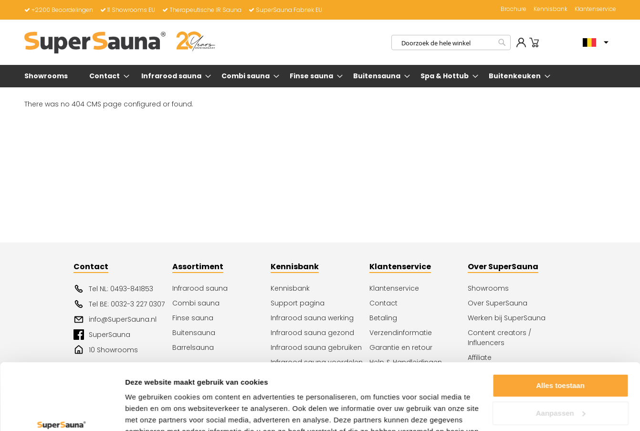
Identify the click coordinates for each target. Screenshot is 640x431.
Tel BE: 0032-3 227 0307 (119, 304)
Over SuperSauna (497, 303)
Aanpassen (561, 356)
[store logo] (119, 42)
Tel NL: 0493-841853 (113, 289)
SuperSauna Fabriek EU (285, 10)
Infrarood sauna (200, 288)
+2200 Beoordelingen (58, 10)
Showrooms (488, 288)
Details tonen (147, 412)
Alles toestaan (560, 329)
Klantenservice (595, 9)
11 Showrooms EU (127, 10)
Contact (383, 303)
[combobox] (451, 42)
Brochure (513, 9)
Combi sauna (196, 303)
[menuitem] (48, 76)
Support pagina (298, 303)
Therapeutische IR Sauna (201, 10)
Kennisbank (550, 9)
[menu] (320, 76)
